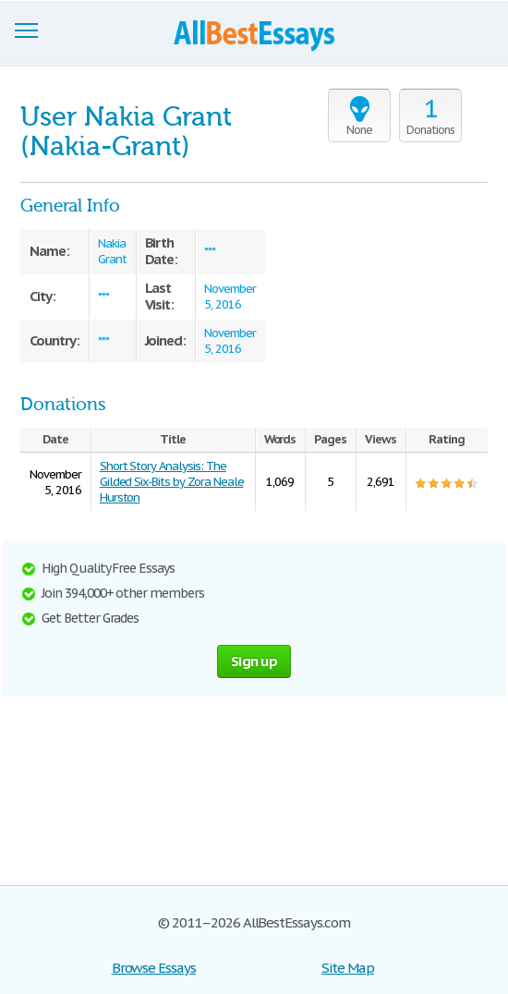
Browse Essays (154, 967)
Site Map (347, 967)
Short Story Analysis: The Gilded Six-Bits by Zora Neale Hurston (172, 481)
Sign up (254, 661)
